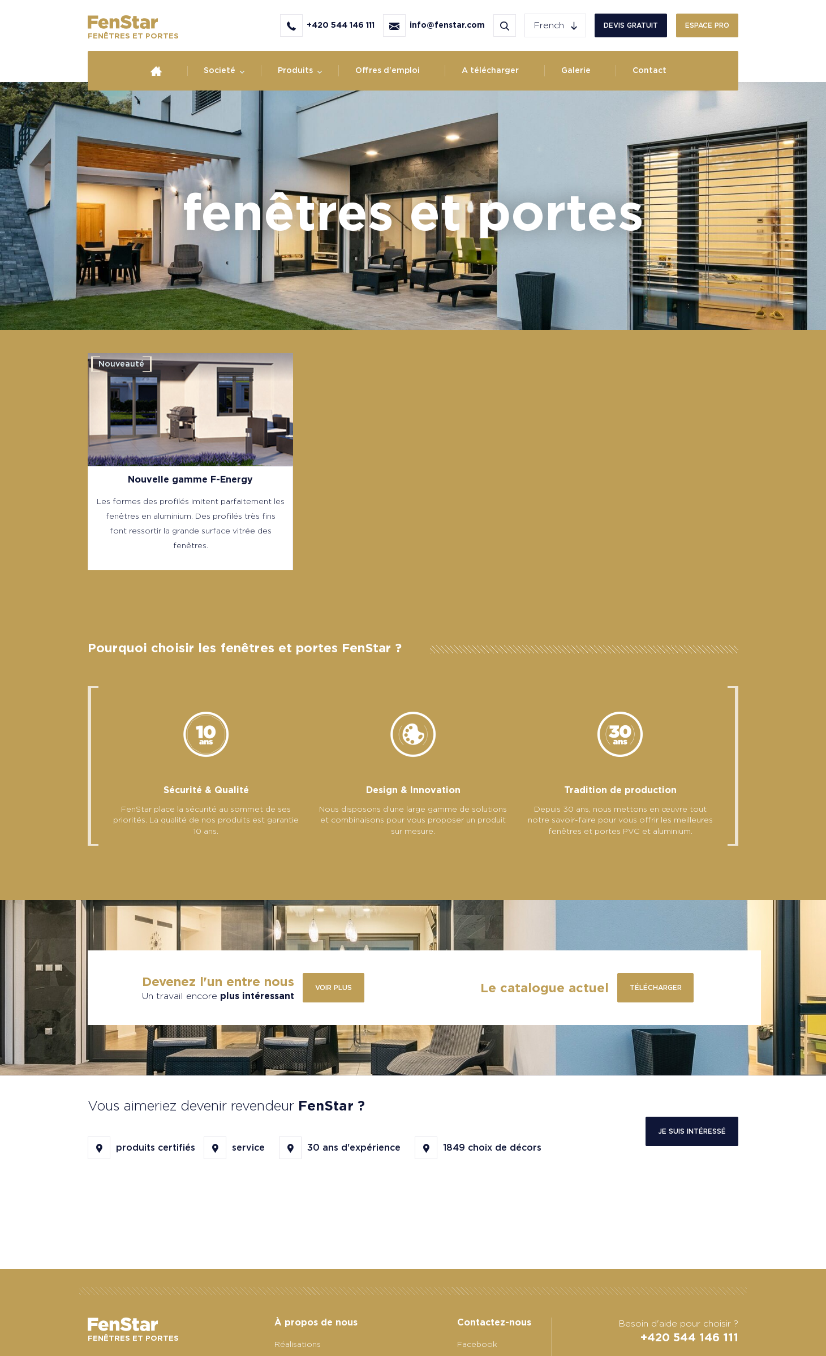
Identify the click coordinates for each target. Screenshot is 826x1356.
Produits (295, 70)
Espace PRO (707, 25)
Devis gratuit (631, 25)
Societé (219, 70)
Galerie (576, 70)
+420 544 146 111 (689, 1337)
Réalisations (297, 1344)
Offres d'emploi (387, 70)
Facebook (477, 1344)
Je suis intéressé (692, 1131)
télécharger (656, 987)
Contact (649, 70)
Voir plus (333, 987)
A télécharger (490, 70)
